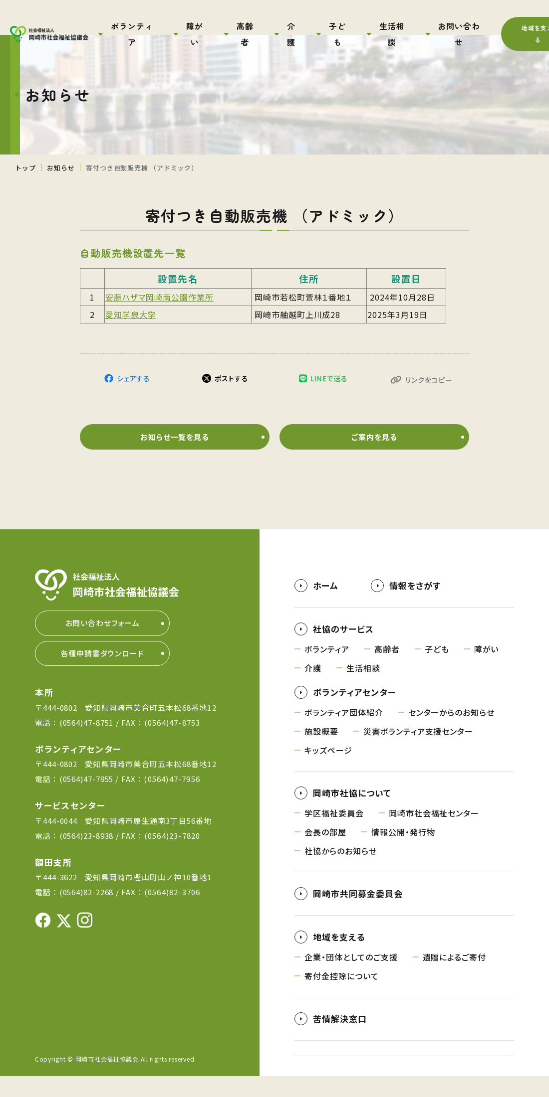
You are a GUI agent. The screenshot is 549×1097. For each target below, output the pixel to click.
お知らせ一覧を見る (175, 457)
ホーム (325, 606)
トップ (25, 167)
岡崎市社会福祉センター (434, 834)
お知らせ (60, 167)
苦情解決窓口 (340, 1039)
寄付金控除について (341, 997)
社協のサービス (343, 649)
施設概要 (321, 752)
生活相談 (363, 689)
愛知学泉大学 (130, 314)
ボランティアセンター (354, 713)
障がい (486, 670)
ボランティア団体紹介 (343, 733)
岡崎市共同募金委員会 (358, 914)
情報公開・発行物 (403, 853)
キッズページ (328, 771)
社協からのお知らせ (340, 872)
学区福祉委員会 (334, 834)
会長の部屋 (325, 853)
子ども (437, 670)
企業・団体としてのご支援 (351, 978)
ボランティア (326, 670)
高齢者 (387, 670)
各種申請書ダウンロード (102, 673)
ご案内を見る (374, 457)
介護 (312, 689)
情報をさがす (415, 606)
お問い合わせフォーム (102, 643)
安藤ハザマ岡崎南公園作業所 (159, 297)
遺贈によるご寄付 (455, 978)
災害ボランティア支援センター (418, 752)
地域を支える (339, 957)
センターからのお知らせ (451, 733)
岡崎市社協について (352, 813)
